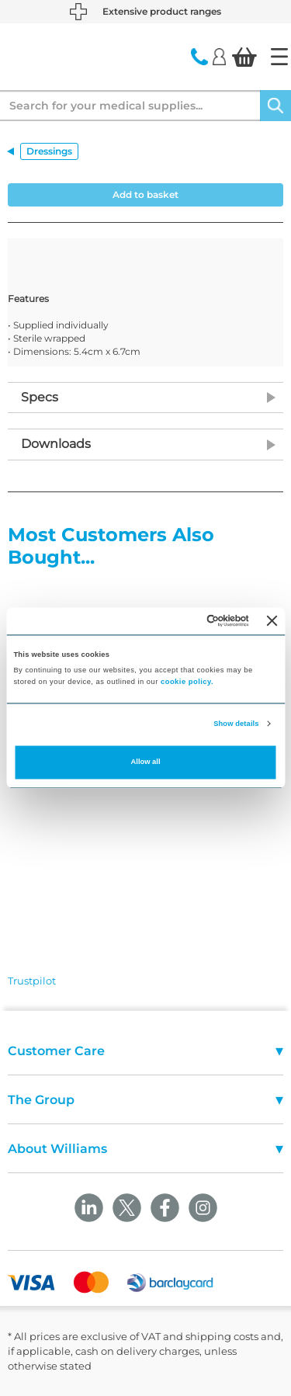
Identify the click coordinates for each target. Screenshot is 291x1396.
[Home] (279, 57)
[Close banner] (272, 621)
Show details (235, 724)
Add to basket (145, 194)
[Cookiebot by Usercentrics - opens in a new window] (185, 621)
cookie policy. (187, 682)
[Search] (275, 105)
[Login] (219, 56)
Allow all (146, 762)
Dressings (49, 151)
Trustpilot (32, 980)
